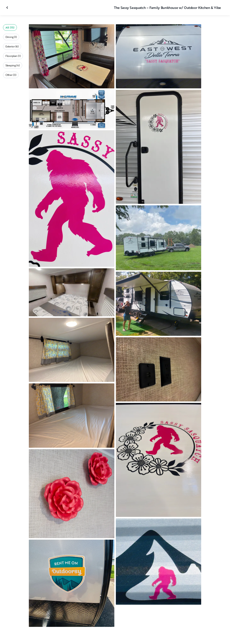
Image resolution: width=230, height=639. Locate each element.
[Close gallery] (7, 7)
